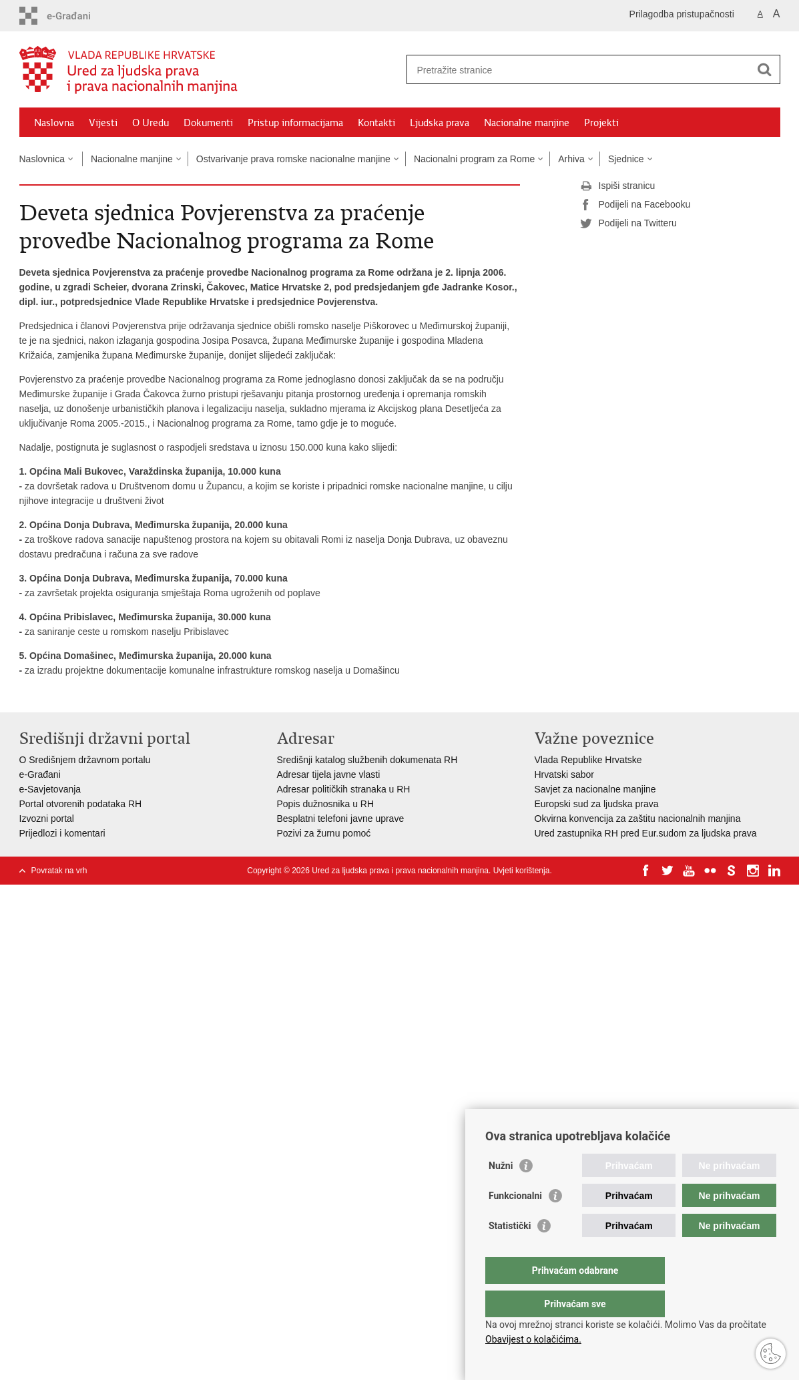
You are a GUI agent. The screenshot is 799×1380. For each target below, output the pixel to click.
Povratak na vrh (59, 870)
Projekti (601, 123)
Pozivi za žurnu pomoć (324, 833)
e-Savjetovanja (50, 789)
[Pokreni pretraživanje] (765, 69)
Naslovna (54, 123)
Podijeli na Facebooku (635, 205)
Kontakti (376, 123)
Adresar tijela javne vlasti (328, 774)
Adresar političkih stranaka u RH (344, 789)
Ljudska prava (439, 123)
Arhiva (571, 159)
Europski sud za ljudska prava (597, 803)
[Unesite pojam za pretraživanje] (579, 70)
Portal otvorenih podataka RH (80, 803)
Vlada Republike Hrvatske (588, 759)
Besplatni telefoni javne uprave (341, 818)
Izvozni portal (46, 818)
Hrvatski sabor (564, 774)
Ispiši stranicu (617, 186)
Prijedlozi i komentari (62, 833)
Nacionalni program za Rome (474, 159)
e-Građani (40, 774)
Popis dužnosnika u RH (325, 803)
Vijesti (103, 123)
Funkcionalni (515, 1222)
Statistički (510, 1252)
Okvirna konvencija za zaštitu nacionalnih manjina (638, 818)
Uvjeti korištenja (521, 870)
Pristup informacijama (295, 123)
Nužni (501, 1192)
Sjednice (626, 159)
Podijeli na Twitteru (628, 224)
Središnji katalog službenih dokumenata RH (367, 759)
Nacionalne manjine (526, 123)
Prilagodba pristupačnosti (681, 14)
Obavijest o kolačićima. (533, 1339)
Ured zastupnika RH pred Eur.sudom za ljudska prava (646, 833)
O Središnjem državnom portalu (85, 759)
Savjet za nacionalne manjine (595, 789)
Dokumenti (208, 123)
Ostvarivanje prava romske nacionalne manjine (293, 159)
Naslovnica (42, 159)
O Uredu (150, 123)
